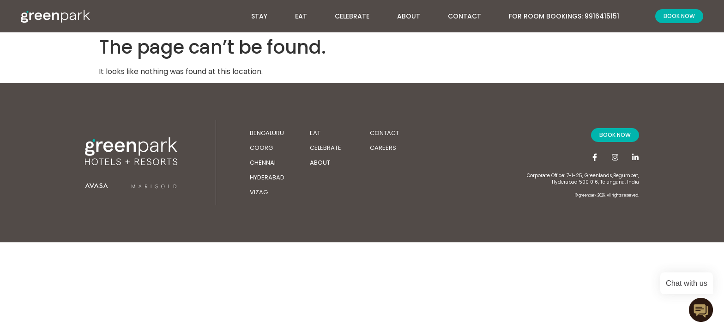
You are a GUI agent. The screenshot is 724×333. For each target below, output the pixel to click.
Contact (464, 16)
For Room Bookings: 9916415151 (564, 16)
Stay (264, 14)
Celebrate (352, 16)
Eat (301, 16)
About (413, 14)
